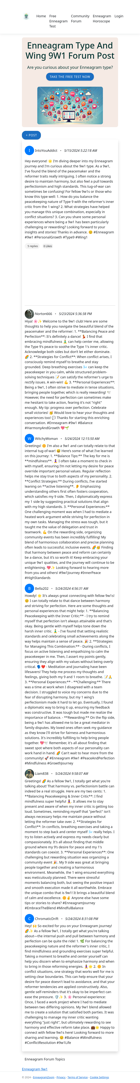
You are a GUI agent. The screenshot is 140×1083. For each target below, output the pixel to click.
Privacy (61, 1077)
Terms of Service (77, 1077)
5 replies (33, 246)
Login (119, 16)
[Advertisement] (70, 275)
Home (41, 16)
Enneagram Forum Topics (45, 1059)
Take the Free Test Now (70, 77)
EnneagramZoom (43, 1077)
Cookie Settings (99, 1077)
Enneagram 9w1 (35, 1069)
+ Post (31, 135)
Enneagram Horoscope (102, 18)
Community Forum (80, 18)
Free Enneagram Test (58, 21)
